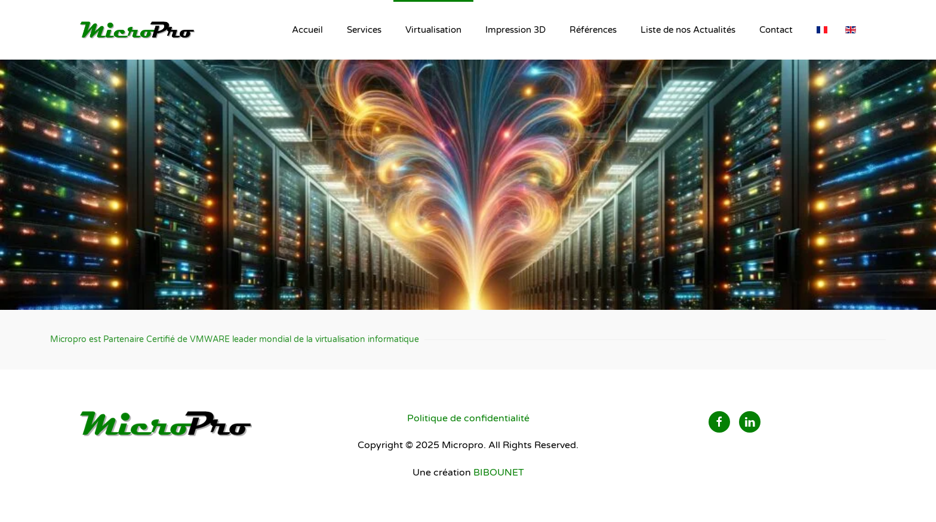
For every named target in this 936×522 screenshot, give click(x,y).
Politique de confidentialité (468, 418)
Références (593, 29)
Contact (776, 29)
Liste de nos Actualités (688, 29)
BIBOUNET (498, 473)
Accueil (307, 29)
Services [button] (364, 29)
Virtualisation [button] (433, 29)
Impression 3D (515, 29)
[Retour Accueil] (139, 30)
